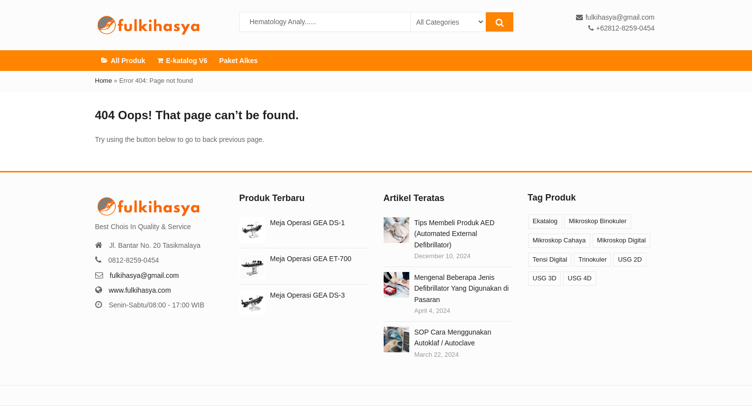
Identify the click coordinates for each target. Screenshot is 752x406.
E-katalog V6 (182, 60)
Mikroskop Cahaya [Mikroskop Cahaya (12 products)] (559, 240)
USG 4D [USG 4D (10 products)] (579, 278)
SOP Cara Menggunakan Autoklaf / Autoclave (452, 337)
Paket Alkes (238, 61)
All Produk (123, 60)
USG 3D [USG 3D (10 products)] (544, 278)
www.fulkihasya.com (140, 290)
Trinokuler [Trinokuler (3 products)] (592, 259)
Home (103, 80)
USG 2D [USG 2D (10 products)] (630, 259)
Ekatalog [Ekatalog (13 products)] (545, 221)
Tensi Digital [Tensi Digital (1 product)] (550, 259)
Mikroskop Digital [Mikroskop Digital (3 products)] (621, 240)
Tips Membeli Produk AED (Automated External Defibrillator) (454, 234)
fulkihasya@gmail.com (144, 275)
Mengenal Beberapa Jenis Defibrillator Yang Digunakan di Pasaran (461, 288)
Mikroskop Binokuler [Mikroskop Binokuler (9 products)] (597, 221)
